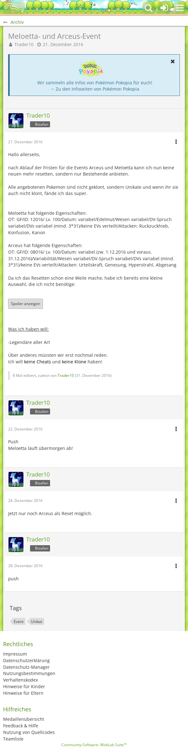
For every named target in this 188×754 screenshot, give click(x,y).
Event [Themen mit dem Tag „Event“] (18, 621)
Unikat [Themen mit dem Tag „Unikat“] (36, 621)
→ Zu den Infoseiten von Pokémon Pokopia (94, 89)
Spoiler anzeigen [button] (25, 303)
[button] (180, 8)
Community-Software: (94, 744)
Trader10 (23, 44)
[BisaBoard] (14, 8)
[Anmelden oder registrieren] (164, 8)
